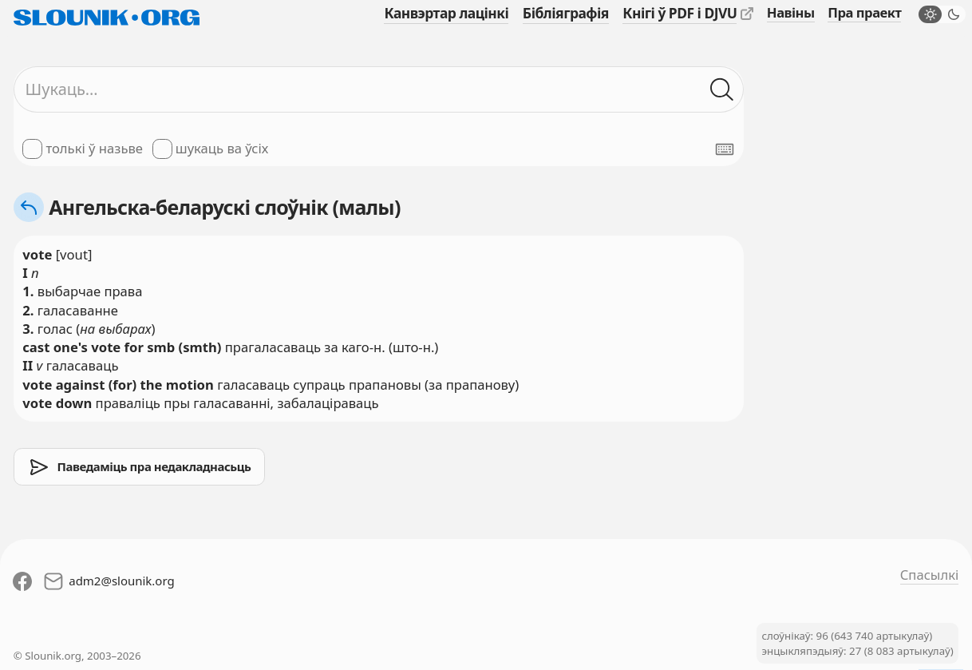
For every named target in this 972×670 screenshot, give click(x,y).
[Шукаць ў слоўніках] (722, 90)
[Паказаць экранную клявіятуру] (724, 149)
